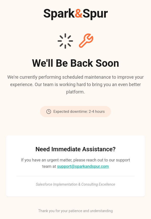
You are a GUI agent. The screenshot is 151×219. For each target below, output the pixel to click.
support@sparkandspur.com (83, 166)
